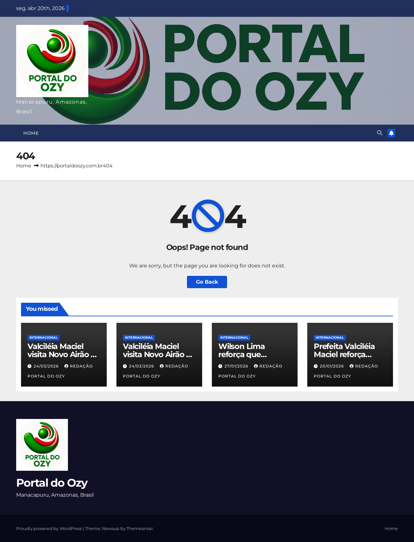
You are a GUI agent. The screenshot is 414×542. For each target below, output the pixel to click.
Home (30, 133)
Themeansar (139, 528)
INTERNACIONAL (43, 337)
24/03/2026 (47, 366)
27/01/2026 (236, 366)
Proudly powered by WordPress (49, 528)
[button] (379, 133)
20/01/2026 (332, 366)
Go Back (207, 282)
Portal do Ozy (51, 483)
